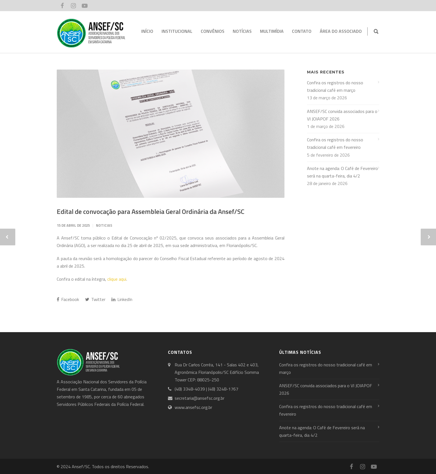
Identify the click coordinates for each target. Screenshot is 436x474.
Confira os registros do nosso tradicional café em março (335, 86)
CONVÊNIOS (212, 31)
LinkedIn (122, 299)
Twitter (95, 299)
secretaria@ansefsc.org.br (199, 398)
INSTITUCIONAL (177, 31)
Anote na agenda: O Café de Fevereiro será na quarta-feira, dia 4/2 (342, 172)
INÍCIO (147, 31)
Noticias (104, 225)
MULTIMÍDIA (272, 31)
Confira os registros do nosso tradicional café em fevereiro (335, 143)
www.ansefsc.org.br (193, 407)
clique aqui (116, 279)
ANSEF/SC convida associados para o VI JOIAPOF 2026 (342, 115)
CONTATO (301, 31)
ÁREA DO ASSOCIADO (341, 31)
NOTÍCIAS (242, 31)
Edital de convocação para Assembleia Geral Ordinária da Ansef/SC (150, 211)
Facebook (68, 299)
